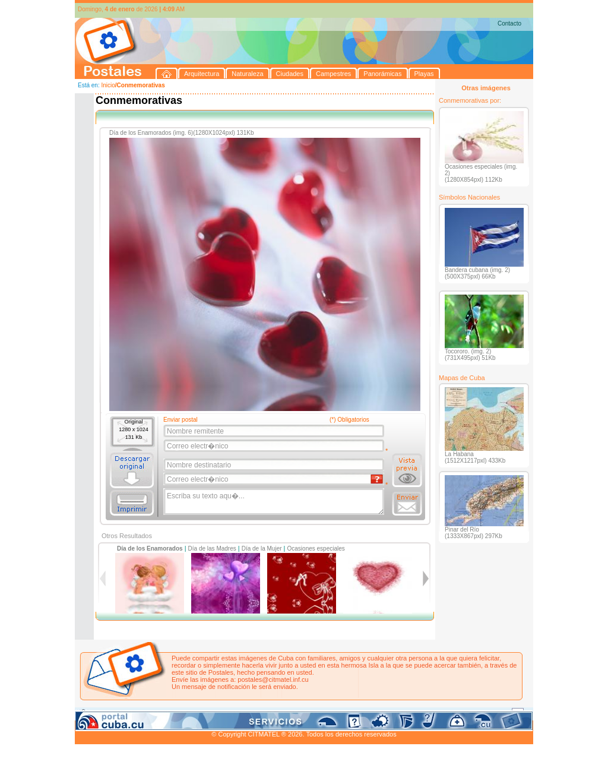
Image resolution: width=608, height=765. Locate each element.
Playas (299, 713)
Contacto (509, 23)
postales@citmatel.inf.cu (273, 679)
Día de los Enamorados (150, 548)
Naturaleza (151, 713)
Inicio (108, 85)
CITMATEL (356, 727)
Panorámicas (265, 713)
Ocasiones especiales (316, 548)
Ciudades (186, 713)
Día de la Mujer (262, 548)
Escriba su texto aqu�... (275, 501)
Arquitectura (112, 713)
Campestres (222, 713)
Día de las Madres (212, 548)
